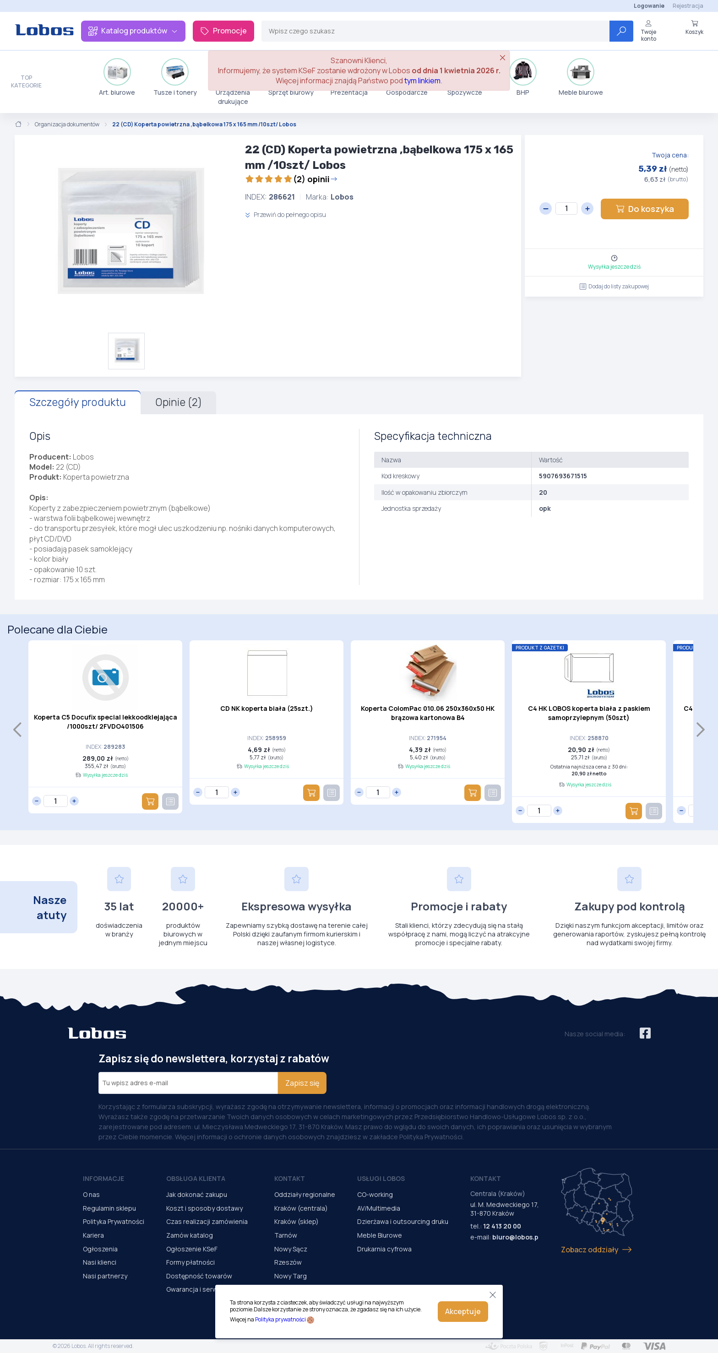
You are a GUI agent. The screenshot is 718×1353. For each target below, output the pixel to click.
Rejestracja (688, 6)
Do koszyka (644, 208)
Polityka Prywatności (113, 1221)
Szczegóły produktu (77, 402)
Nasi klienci (99, 1262)
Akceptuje (463, 1311)
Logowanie (649, 6)
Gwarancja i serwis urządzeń (209, 1289)
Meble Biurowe (379, 1235)
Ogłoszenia (100, 1249)
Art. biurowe (117, 77)
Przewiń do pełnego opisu (285, 214)
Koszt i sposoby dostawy (204, 1208)
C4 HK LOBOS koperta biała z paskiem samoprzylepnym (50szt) (589, 713)
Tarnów (285, 1235)
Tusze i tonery (175, 77)
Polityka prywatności (280, 1319)
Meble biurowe (581, 77)
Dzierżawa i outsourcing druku (402, 1221)
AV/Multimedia (378, 1208)
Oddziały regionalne (304, 1194)
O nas (91, 1194)
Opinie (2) (178, 402)
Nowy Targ (290, 1276)
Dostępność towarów (199, 1276)
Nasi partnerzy (105, 1276)
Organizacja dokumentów (67, 124)
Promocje (223, 31)
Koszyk (694, 27)
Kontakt (289, 1178)
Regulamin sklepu (109, 1208)
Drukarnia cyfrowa (384, 1249)
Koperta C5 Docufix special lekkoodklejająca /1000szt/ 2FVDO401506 (105, 722)
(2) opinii (291, 178)
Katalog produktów (133, 31)
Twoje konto (648, 31)
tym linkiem (422, 81)
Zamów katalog (189, 1235)
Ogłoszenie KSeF (192, 1249)
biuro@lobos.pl (516, 1237)
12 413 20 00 (502, 1226)
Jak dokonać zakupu (196, 1194)
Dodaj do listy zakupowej (614, 286)
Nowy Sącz (290, 1249)
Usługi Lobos (381, 1178)
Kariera (93, 1235)
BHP (523, 77)
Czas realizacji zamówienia (207, 1221)
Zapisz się (302, 1083)
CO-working (375, 1194)
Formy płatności (190, 1262)
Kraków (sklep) (296, 1221)
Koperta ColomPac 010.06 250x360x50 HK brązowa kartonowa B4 (428, 713)
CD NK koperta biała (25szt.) (266, 708)
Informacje (103, 1178)
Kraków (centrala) (301, 1208)
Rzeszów (288, 1262)
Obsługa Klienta (195, 1178)
